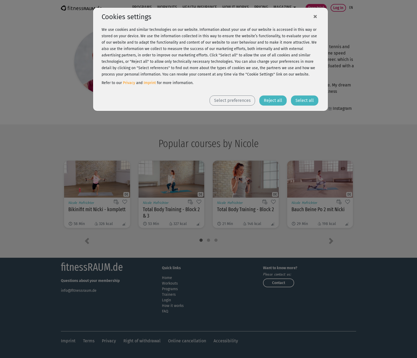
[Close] (315, 16)
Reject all (273, 100)
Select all (304, 100)
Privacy (129, 83)
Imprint (150, 83)
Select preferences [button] (232, 100)
